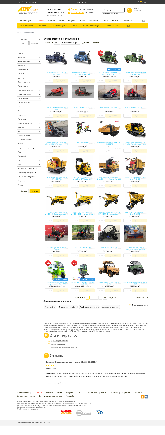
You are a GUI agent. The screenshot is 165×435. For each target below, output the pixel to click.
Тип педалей (22, 156)
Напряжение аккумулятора (26, 148)
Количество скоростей (25, 140)
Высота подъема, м (24, 82)
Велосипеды (42, 26)
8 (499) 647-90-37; (130, 329)
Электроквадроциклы (58, 344)
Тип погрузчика (23, 86)
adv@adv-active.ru (52, 401)
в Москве (80, 12)
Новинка (20, 53)
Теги (19, 164)
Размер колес (22, 119)
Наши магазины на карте (67, 401)
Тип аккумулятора (23, 98)
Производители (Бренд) (25, 90)
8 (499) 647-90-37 (28, 401)
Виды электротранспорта (59, 341)
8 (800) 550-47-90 (40, 401)
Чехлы (74, 26)
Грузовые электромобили (67, 307)
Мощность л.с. (22, 74)
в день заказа (80, 9)
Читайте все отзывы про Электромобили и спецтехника (62, 383)
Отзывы (106, 21)
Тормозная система (24, 103)
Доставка (51, 21)
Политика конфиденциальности (50, 396)
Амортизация (22, 181)
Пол (19, 107)
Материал (21, 127)
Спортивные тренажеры (90, 26)
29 (105, 297)
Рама (19, 152)
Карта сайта (70, 396)
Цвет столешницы (23, 70)
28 (100, 297)
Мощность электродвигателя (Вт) (28, 168)
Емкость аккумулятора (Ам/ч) (27, 173)
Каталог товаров (25, 21)
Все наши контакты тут (103, 331)
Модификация (22, 115)
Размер (20, 111)
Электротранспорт (26, 26)
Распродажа (22, 65)
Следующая (112, 297)
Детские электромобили (110, 307)
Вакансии (138, 393)
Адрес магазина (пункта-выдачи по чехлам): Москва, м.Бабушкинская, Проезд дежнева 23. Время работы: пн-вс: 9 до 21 (55, 403)
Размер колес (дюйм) (24, 94)
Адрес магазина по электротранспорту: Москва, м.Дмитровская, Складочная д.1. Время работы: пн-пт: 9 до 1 (51, 405)
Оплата (61, 21)
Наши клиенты (93, 21)
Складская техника (111, 26)
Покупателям (127, 21)
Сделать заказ (115, 325)
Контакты (115, 21)
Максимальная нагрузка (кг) (27, 177)
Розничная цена (23, 39)
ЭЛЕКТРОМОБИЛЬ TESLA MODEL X (77, 325)
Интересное (72, 21)
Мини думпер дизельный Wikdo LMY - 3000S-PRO (109, 143)
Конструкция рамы (24, 136)
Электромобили (50, 307)
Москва (84, 2)
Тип (19, 160)
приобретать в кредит (120, 327)
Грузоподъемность (23, 78)
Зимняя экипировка (59, 26)
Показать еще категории (140, 305)
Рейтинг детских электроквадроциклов (64, 347)
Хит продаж (21, 57)
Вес (19, 131)
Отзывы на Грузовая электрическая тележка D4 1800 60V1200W (71, 362)
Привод (20, 185)
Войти (144, 2)
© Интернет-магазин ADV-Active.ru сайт (29, 422)
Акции (82, 21)
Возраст (20, 144)
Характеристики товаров (26, 396)
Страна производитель (25, 123)
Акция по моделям (24, 61)
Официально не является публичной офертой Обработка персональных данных (31, 408)
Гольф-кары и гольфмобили (89, 307)
